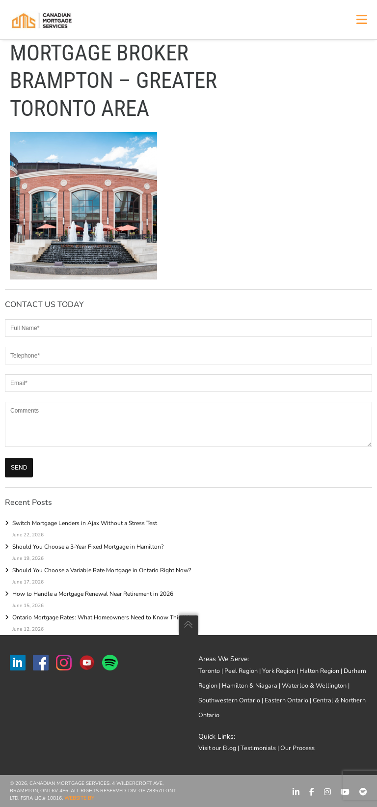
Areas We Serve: (223, 659)
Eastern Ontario (286, 700)
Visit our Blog (217, 748)
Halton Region (319, 671)
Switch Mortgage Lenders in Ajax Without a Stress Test (84, 523)
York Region (278, 671)
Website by (79, 798)
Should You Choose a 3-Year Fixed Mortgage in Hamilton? (87, 547)
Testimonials (258, 748)
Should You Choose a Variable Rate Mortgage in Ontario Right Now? (101, 570)
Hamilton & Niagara (249, 685)
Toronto (209, 671)
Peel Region (241, 671)
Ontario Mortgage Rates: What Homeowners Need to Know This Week (104, 617)
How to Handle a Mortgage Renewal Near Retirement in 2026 (92, 594)
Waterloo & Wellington (314, 685)
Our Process (297, 748)
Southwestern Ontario (229, 700)
